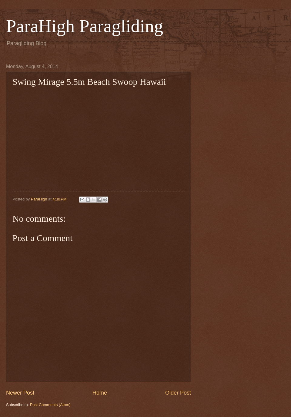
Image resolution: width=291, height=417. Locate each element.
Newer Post (20, 393)
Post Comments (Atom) (50, 404)
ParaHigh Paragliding (84, 26)
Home (99, 393)
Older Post (178, 393)
